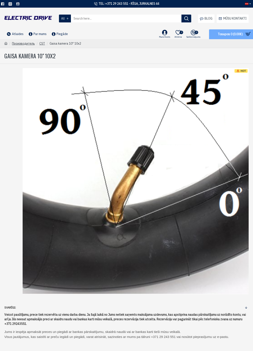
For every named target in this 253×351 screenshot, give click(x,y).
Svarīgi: (10, 307)
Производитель (23, 43)
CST (42, 43)
